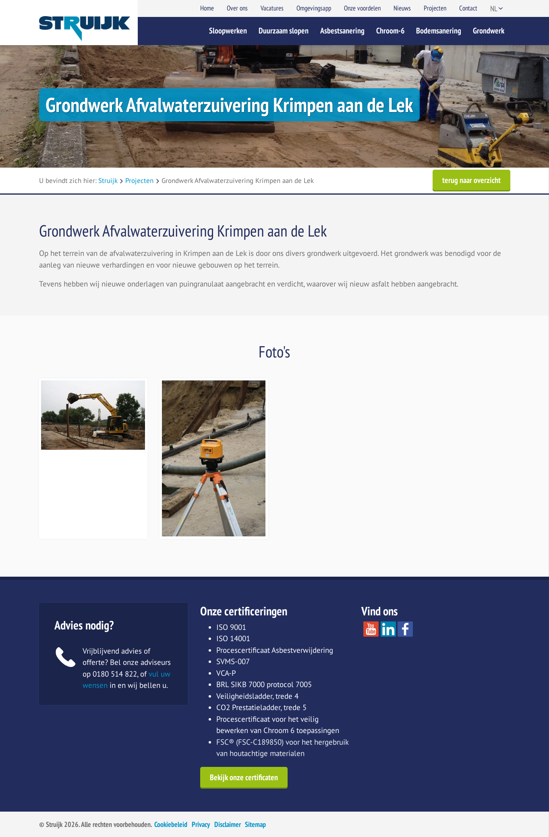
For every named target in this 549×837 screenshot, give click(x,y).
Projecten (435, 8)
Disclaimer (227, 824)
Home (207, 8)
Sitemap (255, 824)
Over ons (237, 8)
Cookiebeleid (170, 824)
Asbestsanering (342, 30)
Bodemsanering (438, 30)
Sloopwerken (228, 30)
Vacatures (272, 8)
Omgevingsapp (313, 8)
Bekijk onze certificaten (244, 777)
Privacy (201, 824)
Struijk (108, 180)
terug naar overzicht (471, 180)
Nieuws (402, 8)
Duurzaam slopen (284, 30)
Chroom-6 (390, 30)
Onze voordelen (362, 8)
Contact (468, 8)
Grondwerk (488, 30)
